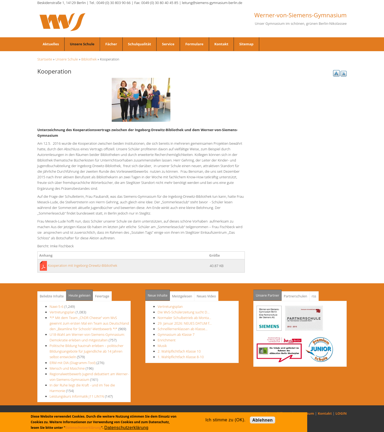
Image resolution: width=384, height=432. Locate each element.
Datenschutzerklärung (83, 427)
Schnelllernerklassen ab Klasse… (182, 328)
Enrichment (166, 340)
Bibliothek (89, 59)
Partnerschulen (295, 296)
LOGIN (341, 413)
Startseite (44, 59)
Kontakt (221, 44)
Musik (162, 345)
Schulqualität (139, 44)
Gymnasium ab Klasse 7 (176, 334)
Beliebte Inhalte (52, 296)
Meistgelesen (182, 296)
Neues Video (206, 296)
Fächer (111, 44)
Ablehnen (262, 420)
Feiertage (102, 296)
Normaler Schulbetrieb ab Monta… (184, 317)
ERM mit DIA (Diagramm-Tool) (72, 362)
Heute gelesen (79, 295)
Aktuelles (51, 44)
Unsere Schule (82, 44)
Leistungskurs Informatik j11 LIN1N (77, 396)
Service (168, 44)
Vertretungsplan (62, 312)
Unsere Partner (269, 294)
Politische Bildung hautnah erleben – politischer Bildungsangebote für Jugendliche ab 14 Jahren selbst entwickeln (86, 351)
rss (314, 296)
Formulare (194, 44)
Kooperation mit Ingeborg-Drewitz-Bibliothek (82, 265)
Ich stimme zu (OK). (225, 420)
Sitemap (246, 44)
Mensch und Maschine (67, 368)
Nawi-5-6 (56, 306)
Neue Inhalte (157, 295)
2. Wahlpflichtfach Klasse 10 (179, 351)
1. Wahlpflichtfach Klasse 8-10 (181, 356)
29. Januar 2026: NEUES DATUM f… (185, 323)
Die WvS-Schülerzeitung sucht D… (184, 312)
